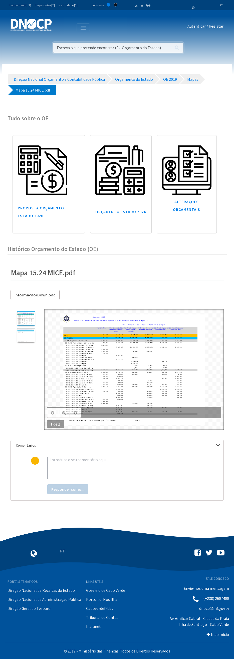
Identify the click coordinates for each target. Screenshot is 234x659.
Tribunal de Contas (102, 617)
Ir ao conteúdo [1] (20, 5)
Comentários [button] (118, 445)
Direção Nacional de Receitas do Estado (41, 590)
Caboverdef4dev (99, 608)
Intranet (93, 626)
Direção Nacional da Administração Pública (44, 599)
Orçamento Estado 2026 (120, 211)
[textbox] (125, 468)
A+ (148, 5)
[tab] (117, 445)
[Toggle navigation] (58, 27)
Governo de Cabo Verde (105, 590)
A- (136, 6)
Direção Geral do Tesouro (29, 608)
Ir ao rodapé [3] (68, 5)
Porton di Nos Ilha (101, 599)
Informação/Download (35, 294)
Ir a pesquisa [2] (45, 5)
